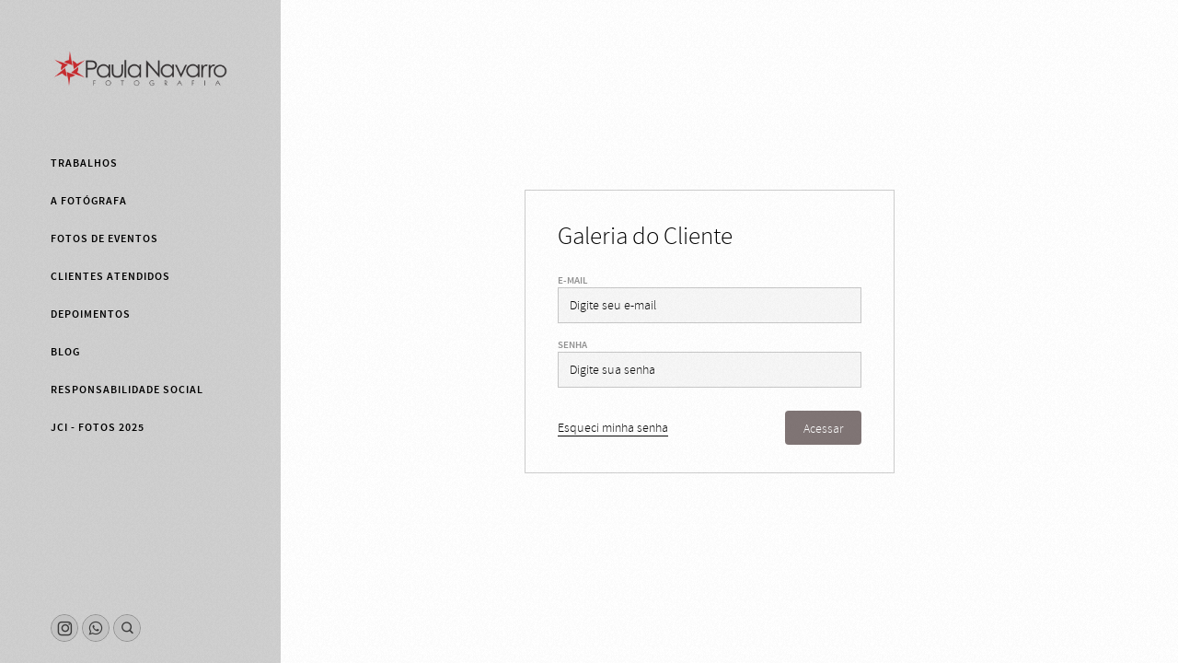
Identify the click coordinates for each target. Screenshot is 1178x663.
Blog (65, 351)
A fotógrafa (89, 200)
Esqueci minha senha (613, 428)
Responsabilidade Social (127, 389)
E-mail (572, 280)
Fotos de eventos (104, 238)
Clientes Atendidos (110, 276)
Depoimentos (91, 314)
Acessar (823, 428)
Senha (572, 345)
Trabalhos (84, 163)
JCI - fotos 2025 (97, 427)
